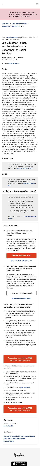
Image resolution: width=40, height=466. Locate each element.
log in (31, 168)
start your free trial (22, 168)
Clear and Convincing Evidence (14, 438)
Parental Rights (9, 441)
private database (12, 37)
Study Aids (5, 24)
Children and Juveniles (10, 424)
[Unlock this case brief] (21, 255)
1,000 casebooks (25, 387)
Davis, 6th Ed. (8, 426)
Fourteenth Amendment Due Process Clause (19, 436)
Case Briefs (16, 26)
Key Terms (8, 432)
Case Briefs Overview (19, 24)
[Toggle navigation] (37, 4)
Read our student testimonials (21, 261)
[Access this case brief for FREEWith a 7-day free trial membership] (20, 359)
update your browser (22, 16)
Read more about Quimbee (21, 298)
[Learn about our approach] (21, 293)
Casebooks (6, 26)
